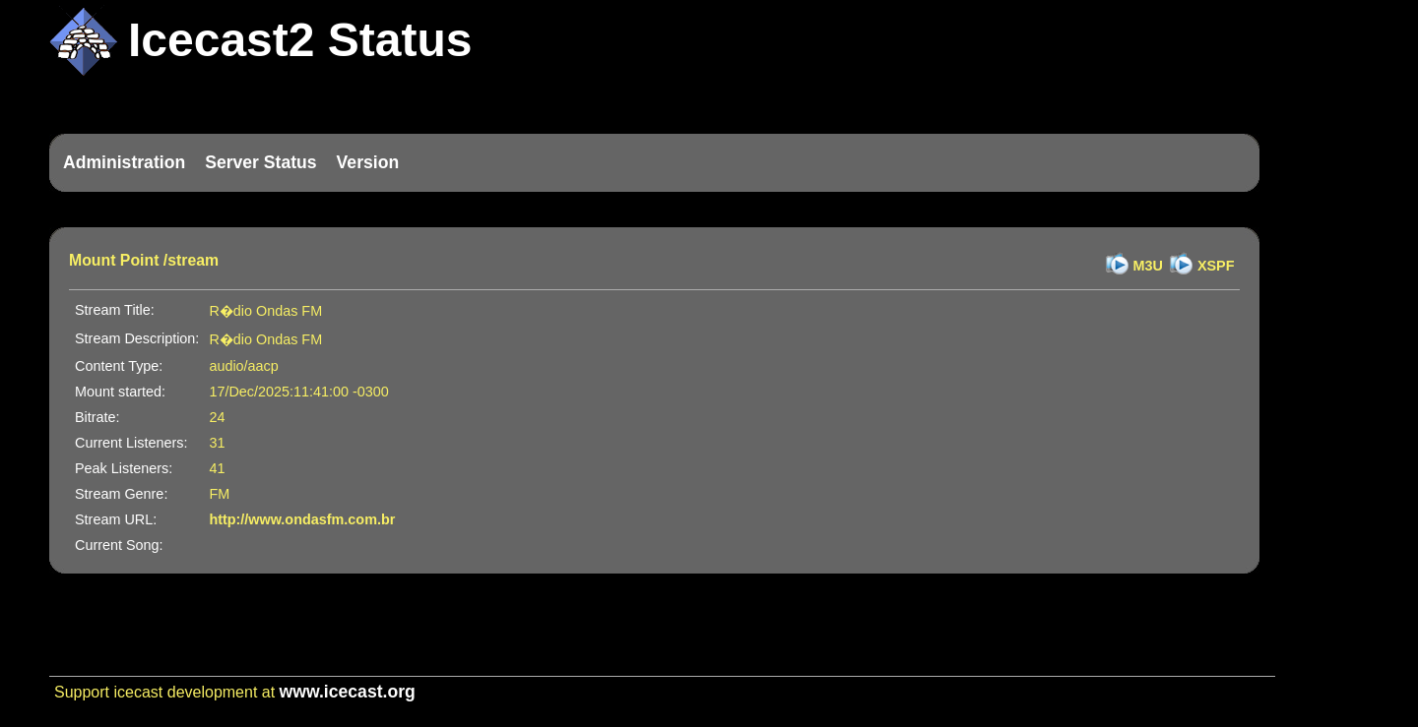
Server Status (260, 162)
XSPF (1216, 265)
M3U (1148, 265)
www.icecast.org (348, 691)
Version (368, 162)
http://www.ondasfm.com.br (302, 519)
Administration (124, 162)
